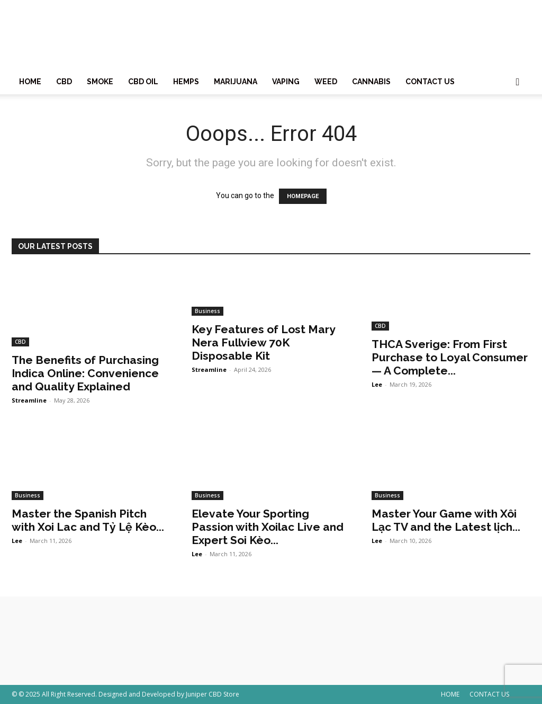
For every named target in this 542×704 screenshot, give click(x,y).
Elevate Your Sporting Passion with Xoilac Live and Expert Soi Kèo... (268, 527)
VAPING (286, 81)
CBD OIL (143, 81)
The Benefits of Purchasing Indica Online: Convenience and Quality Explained (85, 373)
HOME (30, 81)
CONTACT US (430, 81)
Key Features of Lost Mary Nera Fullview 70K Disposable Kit (263, 342)
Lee (377, 384)
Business (207, 311)
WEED (325, 81)
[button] (517, 82)
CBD (64, 81)
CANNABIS (371, 81)
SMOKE (100, 81)
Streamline (29, 400)
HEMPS (186, 81)
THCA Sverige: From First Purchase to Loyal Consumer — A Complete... (450, 357)
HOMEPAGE (303, 196)
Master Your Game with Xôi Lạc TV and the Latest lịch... (446, 520)
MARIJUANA (235, 81)
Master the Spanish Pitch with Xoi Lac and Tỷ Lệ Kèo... (88, 520)
